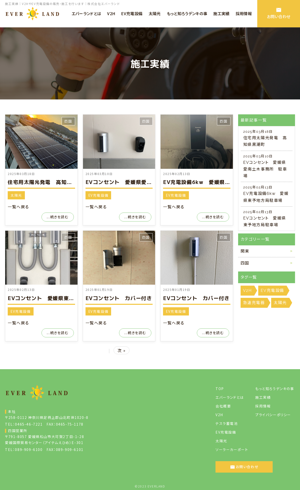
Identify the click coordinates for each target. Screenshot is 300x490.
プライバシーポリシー (273, 414)
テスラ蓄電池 (226, 423)
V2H (219, 414)
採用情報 (263, 405)
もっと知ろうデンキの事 (274, 388)
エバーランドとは (229, 397)
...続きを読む (58, 216)
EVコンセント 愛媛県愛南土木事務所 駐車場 (143, 181)
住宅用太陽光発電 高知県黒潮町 (48, 181)
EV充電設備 (98, 195)
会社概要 (223, 405)
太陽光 (16, 195)
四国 (68, 121)
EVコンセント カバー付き (119, 298)
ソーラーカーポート (231, 449)
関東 (245, 251)
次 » (122, 350)
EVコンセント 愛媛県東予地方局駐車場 (57, 298)
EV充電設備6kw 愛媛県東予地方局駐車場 (215, 181)
